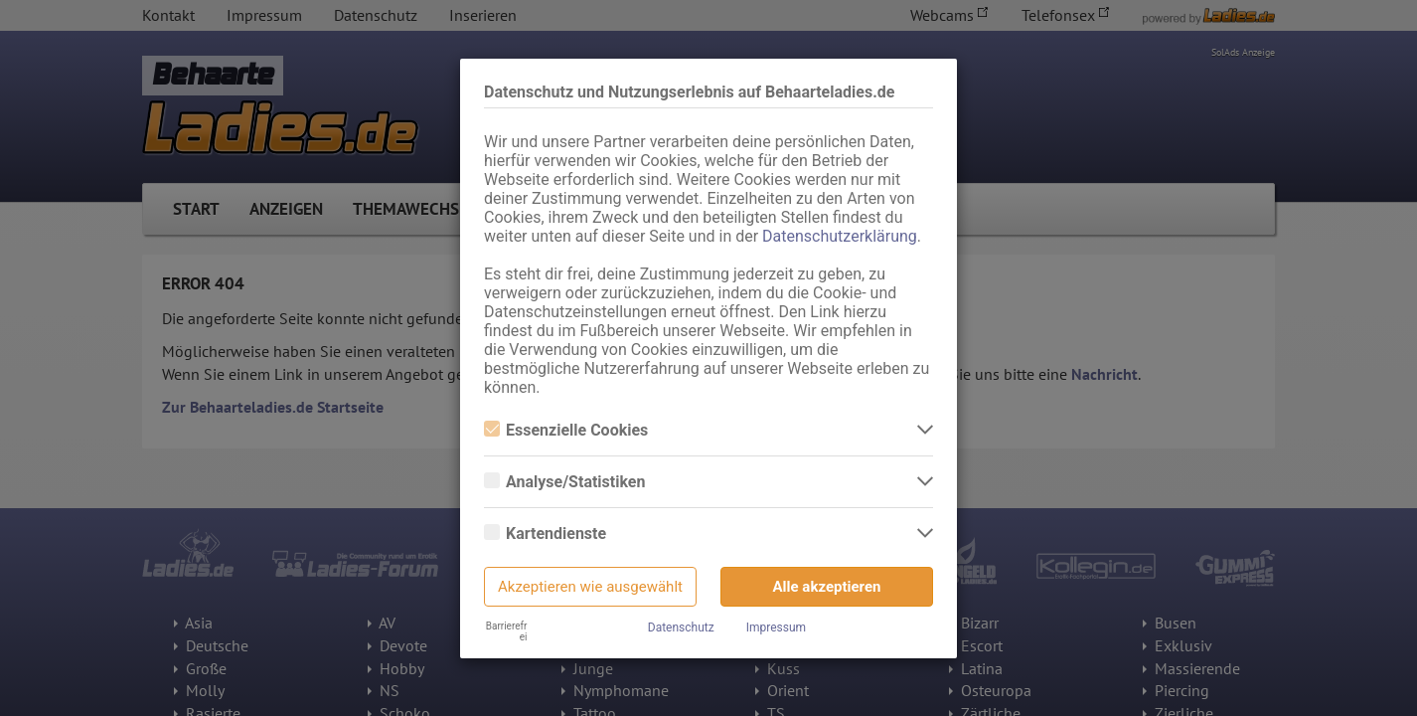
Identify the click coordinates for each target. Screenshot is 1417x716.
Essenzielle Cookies (566, 430)
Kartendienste (545, 533)
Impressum (776, 627)
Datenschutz (681, 627)
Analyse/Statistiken (564, 481)
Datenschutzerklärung (839, 236)
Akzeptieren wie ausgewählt (590, 587)
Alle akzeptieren (827, 587)
